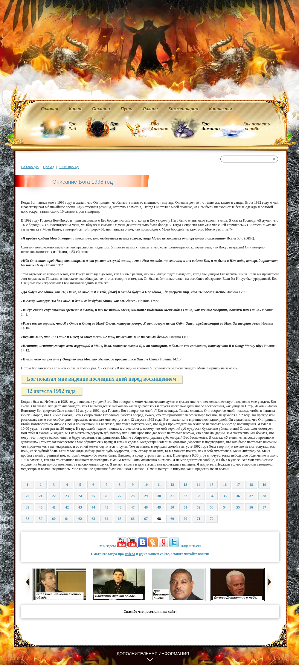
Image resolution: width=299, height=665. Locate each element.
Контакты (220, 108)
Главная (49, 108)
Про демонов (210, 126)
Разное (150, 108)
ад (141, 554)
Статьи (101, 108)
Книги (75, 108)
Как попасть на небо (256, 126)
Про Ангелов (159, 126)
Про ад (114, 126)
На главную (30, 167)
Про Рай (72, 126)
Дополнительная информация (153, 653)
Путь (126, 108)
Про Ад (48, 167)
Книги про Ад (69, 167)
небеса (130, 554)
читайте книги (196, 554)
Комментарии (183, 108)
